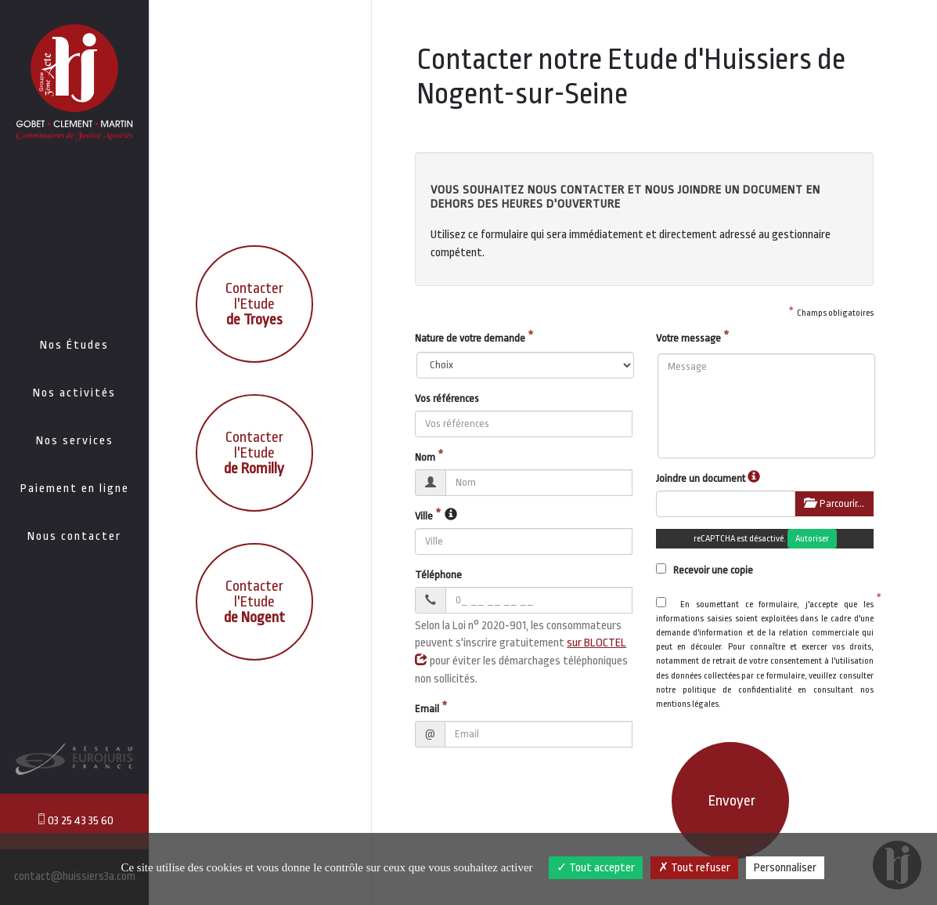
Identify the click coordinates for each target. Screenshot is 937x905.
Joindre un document (700, 478)
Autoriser (812, 539)
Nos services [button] (75, 440)
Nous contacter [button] (74, 536)
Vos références (447, 398)
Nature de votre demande (470, 338)
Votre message (688, 338)
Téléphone (438, 575)
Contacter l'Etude (254, 304)
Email (427, 709)
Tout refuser (694, 867)
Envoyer (731, 800)
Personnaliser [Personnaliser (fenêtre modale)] (785, 867)
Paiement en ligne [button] (74, 488)
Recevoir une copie (704, 569)
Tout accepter (596, 867)
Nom (425, 457)
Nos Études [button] (74, 345)
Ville (424, 516)
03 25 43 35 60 (74, 820)
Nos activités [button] (74, 393)
